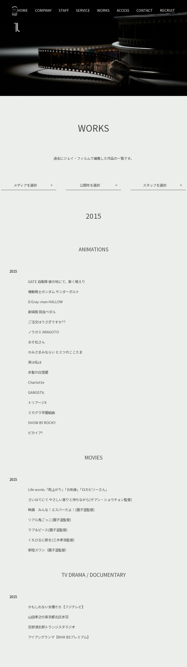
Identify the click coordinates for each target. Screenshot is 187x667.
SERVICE (83, 10)
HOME (22, 10)
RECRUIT (167, 10)
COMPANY (43, 10)
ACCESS (123, 10)
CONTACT (144, 10)
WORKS (103, 10)
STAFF (64, 10)
